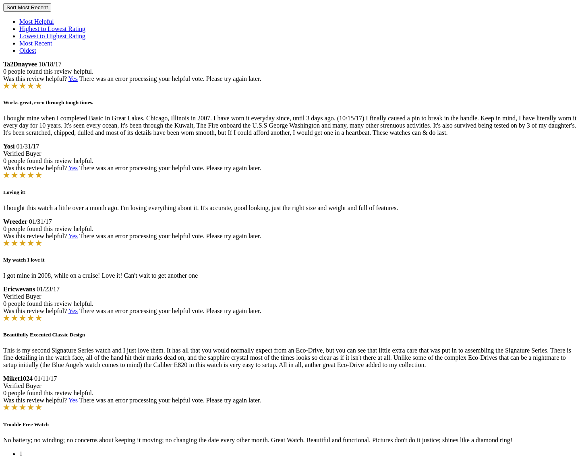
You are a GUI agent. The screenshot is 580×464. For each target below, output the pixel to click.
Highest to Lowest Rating (52, 28)
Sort (27, 7)
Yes (73, 78)
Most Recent (35, 43)
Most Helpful (36, 21)
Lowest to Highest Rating (52, 36)
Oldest (27, 50)
